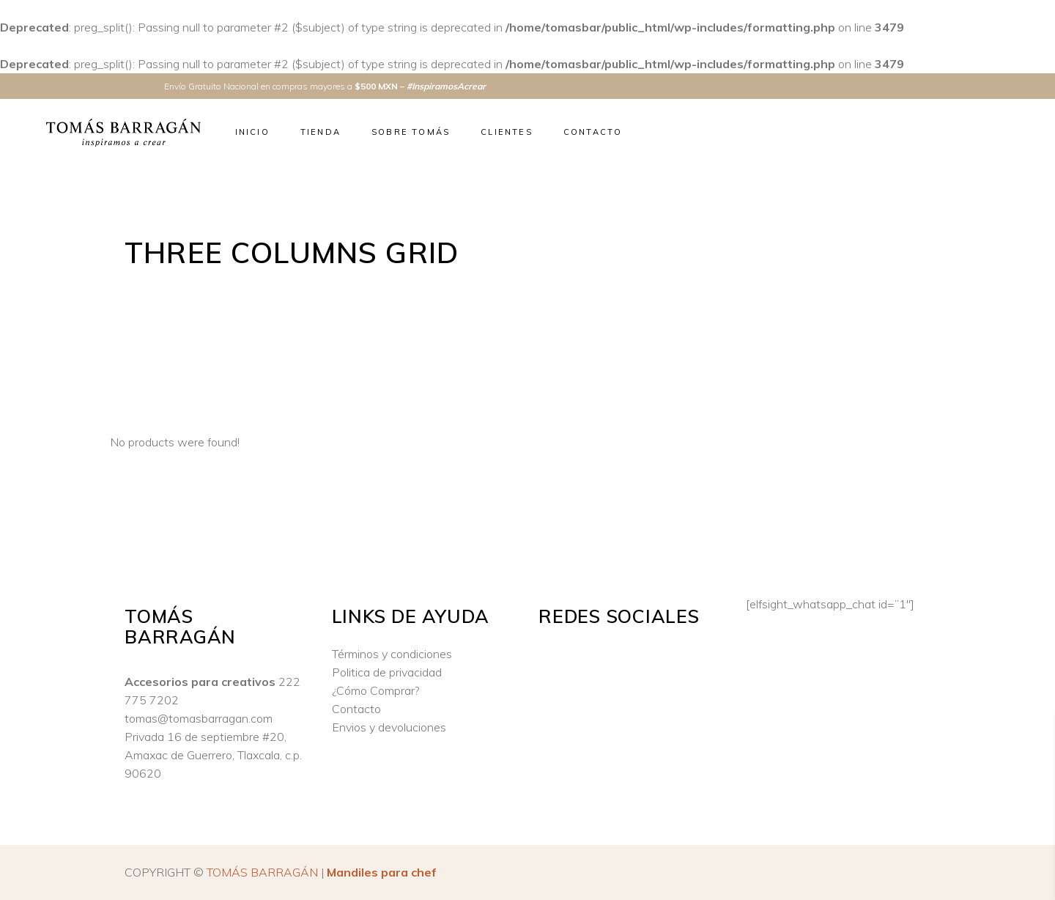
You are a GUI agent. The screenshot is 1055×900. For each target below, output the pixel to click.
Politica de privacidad (387, 672)
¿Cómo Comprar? (375, 690)
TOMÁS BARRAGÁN (262, 872)
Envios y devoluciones (389, 727)
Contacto (356, 708)
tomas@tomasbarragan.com (199, 718)
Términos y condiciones (392, 653)
